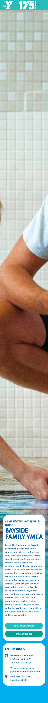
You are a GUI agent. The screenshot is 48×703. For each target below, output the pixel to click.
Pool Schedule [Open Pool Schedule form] (24, 633)
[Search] (36, 5)
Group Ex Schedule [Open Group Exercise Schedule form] (24, 625)
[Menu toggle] (44, 5)
